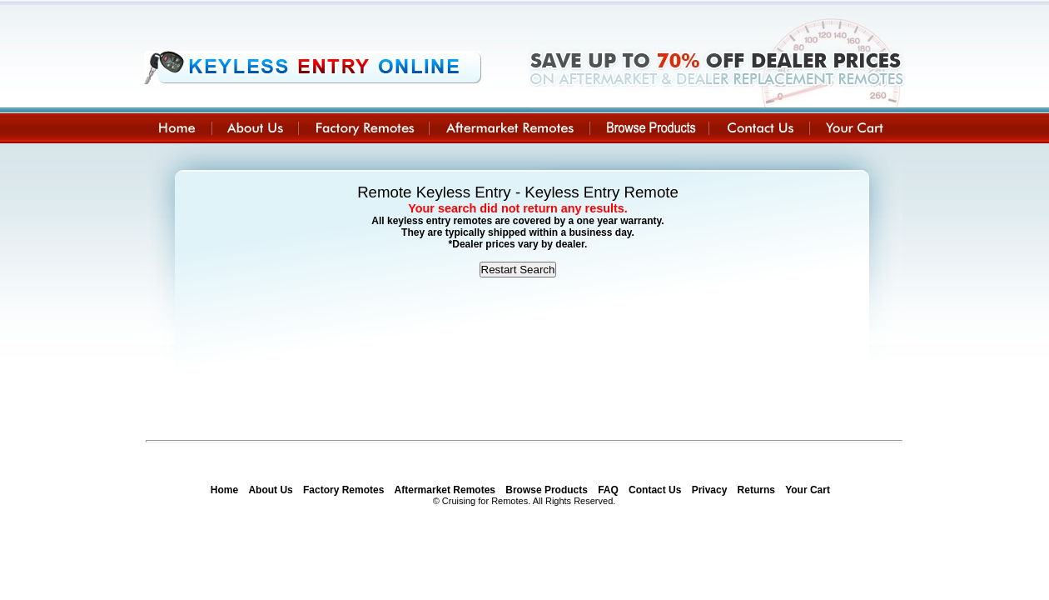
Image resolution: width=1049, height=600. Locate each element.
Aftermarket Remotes (445, 490)
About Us (270, 490)
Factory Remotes (343, 490)
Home (224, 490)
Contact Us (655, 490)
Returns (756, 490)
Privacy (710, 490)
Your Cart (807, 490)
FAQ (608, 490)
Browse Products (546, 490)
